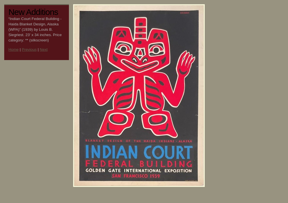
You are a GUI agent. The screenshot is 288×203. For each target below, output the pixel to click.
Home (13, 49)
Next (44, 49)
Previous (29, 49)
